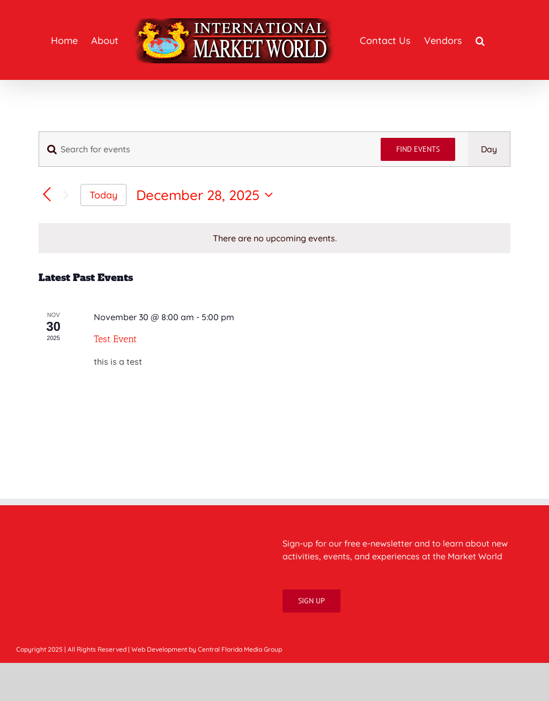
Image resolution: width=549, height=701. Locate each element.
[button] (480, 40)
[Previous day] (47, 195)
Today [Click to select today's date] (103, 195)
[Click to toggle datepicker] (207, 194)
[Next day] (66, 195)
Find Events (418, 149)
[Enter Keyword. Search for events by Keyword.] (203, 149)
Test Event (115, 339)
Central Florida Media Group (240, 649)
